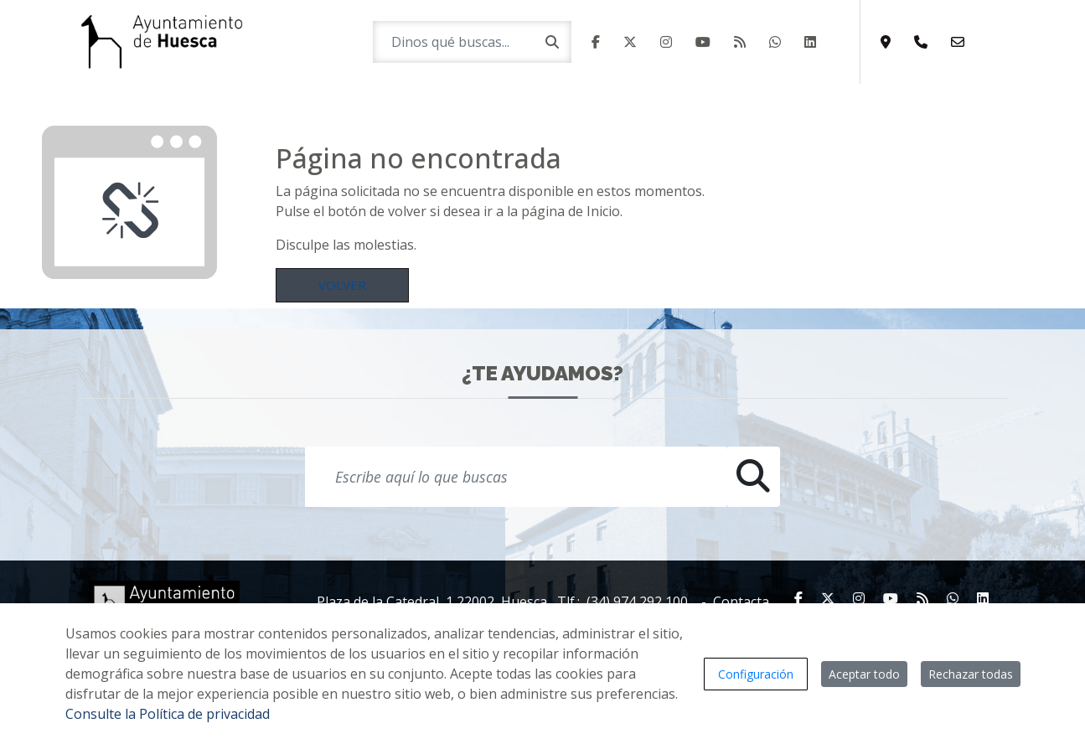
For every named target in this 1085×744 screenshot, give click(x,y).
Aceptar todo (864, 674)
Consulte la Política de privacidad (167, 714)
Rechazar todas (970, 674)
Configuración (755, 674)
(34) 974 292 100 (637, 601)
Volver (342, 284)
